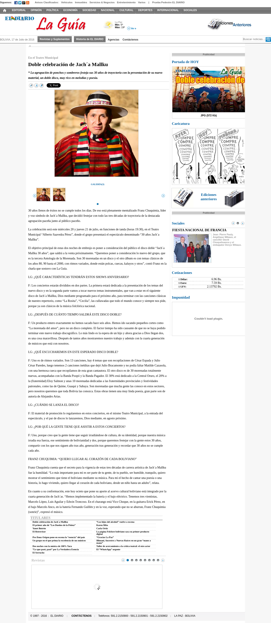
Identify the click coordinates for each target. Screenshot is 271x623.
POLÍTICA (52, 10)
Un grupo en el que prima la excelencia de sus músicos (59, 540)
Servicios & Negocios (102, 2)
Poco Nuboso (109, 27)
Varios (141, 2)
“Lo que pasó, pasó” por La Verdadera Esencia (56, 549)
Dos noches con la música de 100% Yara (52, 546)
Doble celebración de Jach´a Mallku (50, 522)
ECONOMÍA (70, 10)
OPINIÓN (36, 10)
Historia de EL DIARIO (89, 39)
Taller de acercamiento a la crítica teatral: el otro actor (123, 546)
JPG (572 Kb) (209, 115)
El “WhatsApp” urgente (108, 549)
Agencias (113, 39)
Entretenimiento (126, 2)
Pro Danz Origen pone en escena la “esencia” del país (59, 537)
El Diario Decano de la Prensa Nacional (49, 24)
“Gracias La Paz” (105, 537)
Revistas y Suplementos (55, 39)
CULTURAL (126, 10)
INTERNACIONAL (168, 10)
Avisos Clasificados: (47, 2)
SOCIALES (190, 10)
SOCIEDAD (89, 10)
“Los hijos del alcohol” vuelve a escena (115, 522)
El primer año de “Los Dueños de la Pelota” (54, 525)
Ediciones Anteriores (230, 24)
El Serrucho (38, 552)
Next (163, 560)
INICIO (4, 10)
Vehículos (67, 2)
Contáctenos (130, 39)
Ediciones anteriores (209, 197)
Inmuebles (81, 2)
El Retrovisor (39, 531)
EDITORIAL (19, 10)
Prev (123, 560)
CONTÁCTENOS (82, 615)
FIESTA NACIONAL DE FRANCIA (199, 230)
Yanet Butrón (39, 528)
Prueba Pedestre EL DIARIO (168, 2)
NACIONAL (107, 10)
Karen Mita (102, 525)
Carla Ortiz (102, 528)
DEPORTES (145, 10)
